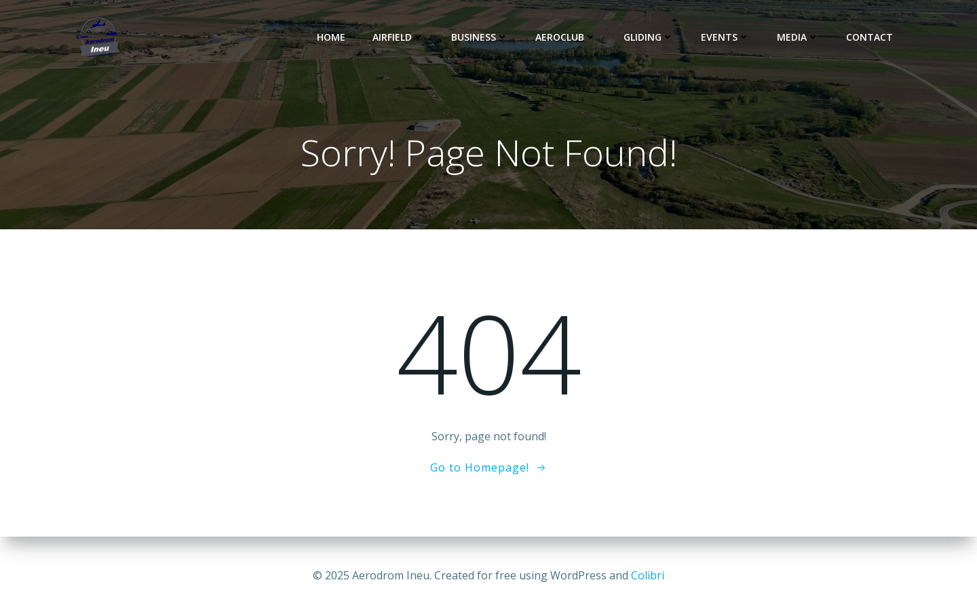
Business (479, 37)
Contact (869, 37)
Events (725, 37)
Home (331, 37)
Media (798, 37)
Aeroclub (565, 37)
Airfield (398, 37)
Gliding (649, 37)
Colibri (647, 575)
